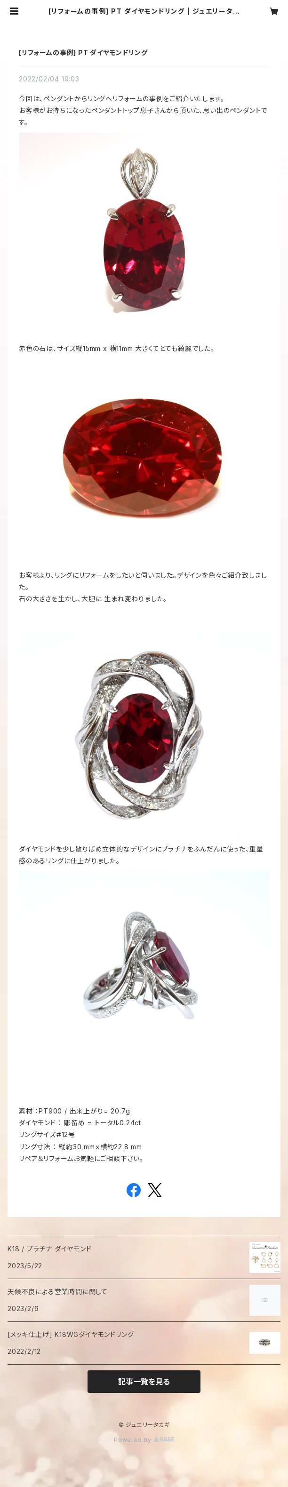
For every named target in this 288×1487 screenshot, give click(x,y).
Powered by (144, 1439)
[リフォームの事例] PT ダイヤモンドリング (83, 52)
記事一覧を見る (144, 1381)
